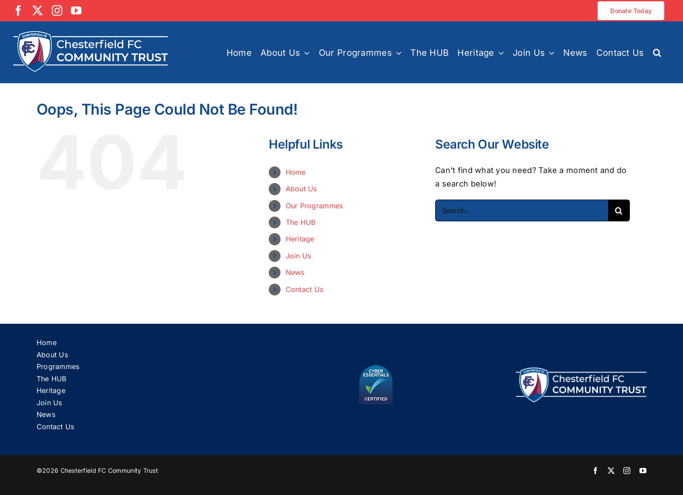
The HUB (301, 222)
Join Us (298, 255)
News (295, 272)
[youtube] (642, 470)
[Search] (619, 210)
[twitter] (611, 470)
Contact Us (305, 289)
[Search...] (521, 210)
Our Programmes (314, 205)
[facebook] (595, 470)
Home (296, 172)
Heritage (300, 238)
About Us (301, 188)
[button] (657, 52)
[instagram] (626, 470)
